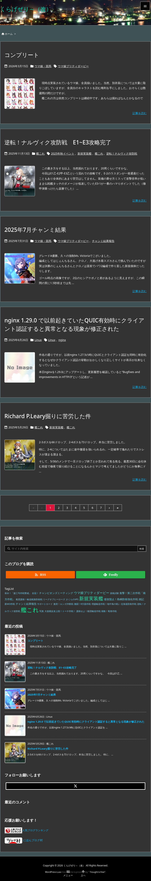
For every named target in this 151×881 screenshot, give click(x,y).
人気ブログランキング (35, 830)
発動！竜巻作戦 (109, 611)
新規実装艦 (85, 153)
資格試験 (114, 593)
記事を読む (140, 113)
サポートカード (45, 604)
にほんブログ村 (24, 840)
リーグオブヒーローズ (54, 599)
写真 (41, 611)
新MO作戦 (10, 604)
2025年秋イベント (62, 153)
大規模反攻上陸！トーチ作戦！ (60, 611)
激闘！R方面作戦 (82, 604)
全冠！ (35, 593)
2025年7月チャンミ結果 (35, 229)
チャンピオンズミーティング (56, 593)
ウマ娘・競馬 (43, 66)
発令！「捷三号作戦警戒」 (18, 593)
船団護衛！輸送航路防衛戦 (29, 599)
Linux (38, 340)
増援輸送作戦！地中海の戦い (106, 604)
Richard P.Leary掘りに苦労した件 (47, 416)
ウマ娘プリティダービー (73, 66)
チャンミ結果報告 (103, 241)
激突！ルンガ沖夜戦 (63, 604)
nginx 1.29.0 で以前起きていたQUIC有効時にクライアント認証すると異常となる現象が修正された (86, 721)
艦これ (40, 153)
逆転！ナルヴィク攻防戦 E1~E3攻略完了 (57, 142)
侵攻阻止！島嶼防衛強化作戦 (121, 599)
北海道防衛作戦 (128, 604)
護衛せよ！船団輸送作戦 (88, 611)
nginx (62, 340)
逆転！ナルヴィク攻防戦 (121, 153)
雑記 (141, 599)
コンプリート (21, 55)
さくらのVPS (72, 599)
